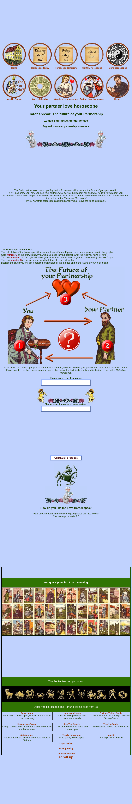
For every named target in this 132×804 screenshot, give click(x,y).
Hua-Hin (111, 735)
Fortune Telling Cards (111, 713)
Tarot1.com (27, 713)
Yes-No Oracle (110, 724)
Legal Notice (65, 743)
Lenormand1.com (72, 713)
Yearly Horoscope (71, 735)
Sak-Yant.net (27, 735)
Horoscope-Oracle (26, 724)
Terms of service (66, 753)
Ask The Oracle (72, 724)
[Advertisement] (66, 21)
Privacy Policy (66, 748)
